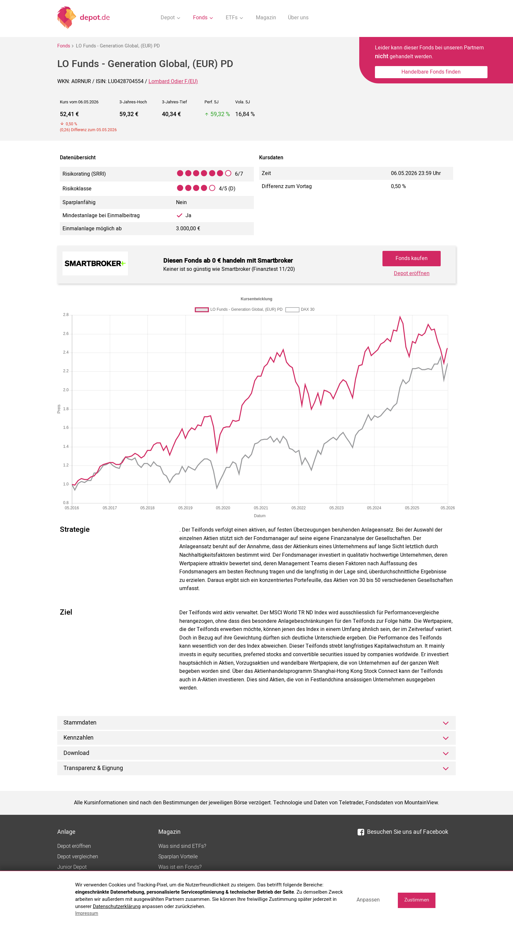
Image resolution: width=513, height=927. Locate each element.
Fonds (63, 46)
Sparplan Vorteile (178, 857)
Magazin (266, 18)
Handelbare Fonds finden (431, 72)
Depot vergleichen (77, 857)
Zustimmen (416, 900)
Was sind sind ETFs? (182, 846)
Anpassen (368, 900)
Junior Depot (72, 867)
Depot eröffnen (412, 273)
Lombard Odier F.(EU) (173, 81)
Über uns (298, 18)
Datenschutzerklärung (117, 906)
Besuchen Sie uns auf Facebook (403, 832)
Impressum (86, 913)
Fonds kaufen (412, 258)
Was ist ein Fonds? (180, 867)
